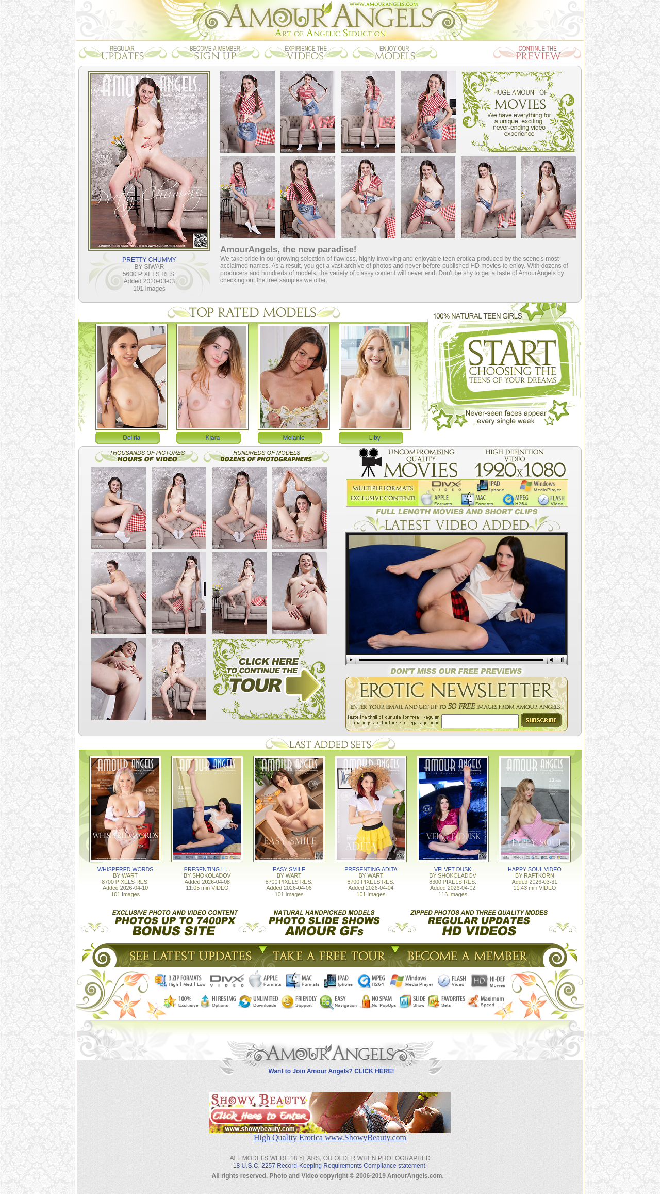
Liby (375, 437)
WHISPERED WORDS (125, 869)
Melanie (294, 437)
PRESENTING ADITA (370, 869)
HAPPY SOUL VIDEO (535, 869)
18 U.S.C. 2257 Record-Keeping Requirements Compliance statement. (330, 1165)
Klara (212, 437)
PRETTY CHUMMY (149, 259)
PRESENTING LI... (207, 869)
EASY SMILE (289, 869)
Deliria (131, 437)
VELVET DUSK (452, 869)
